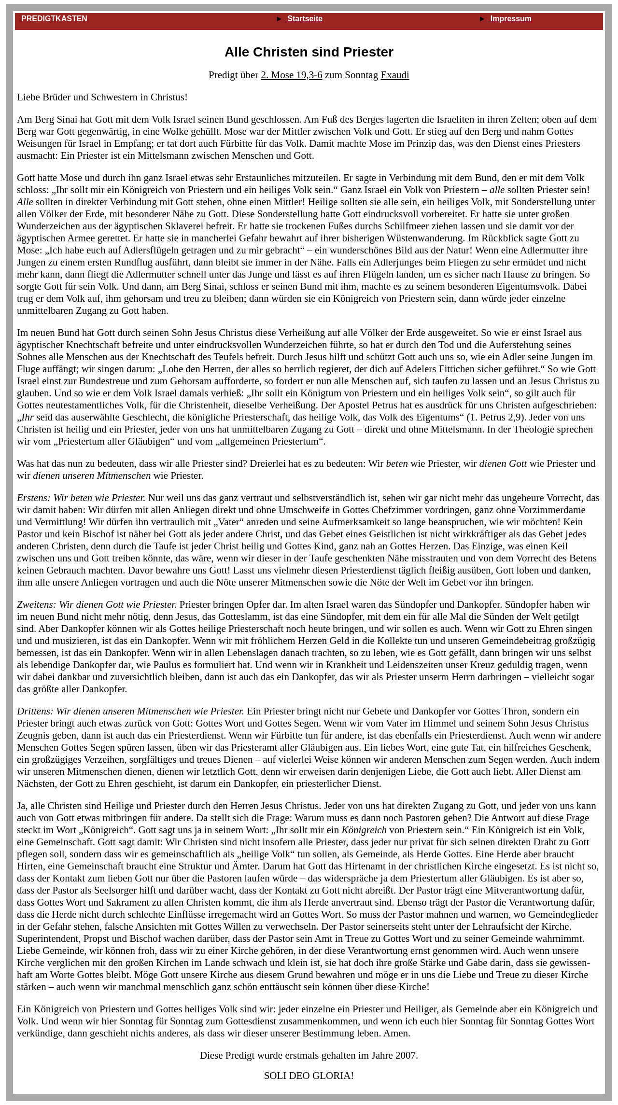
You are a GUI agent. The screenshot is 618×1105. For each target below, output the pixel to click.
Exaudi (394, 75)
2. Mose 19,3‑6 (292, 75)
